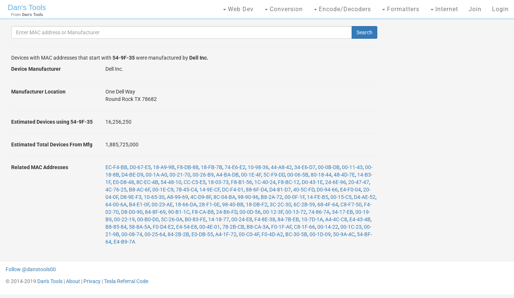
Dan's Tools (27, 7)
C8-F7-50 (351, 204)
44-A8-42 (281, 167)
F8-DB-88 (188, 167)
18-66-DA (186, 204)
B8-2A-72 (271, 197)
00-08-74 (131, 234)
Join (475, 9)
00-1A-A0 (156, 175)
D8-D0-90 (132, 212)
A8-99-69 (177, 197)
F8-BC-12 (288, 182)
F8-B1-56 (241, 182)
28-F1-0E (209, 204)
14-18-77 (218, 219)
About (73, 281)
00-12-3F (273, 212)
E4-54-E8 (186, 227)
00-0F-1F (295, 197)
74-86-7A (319, 212)
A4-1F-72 (226, 234)
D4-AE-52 (364, 197)
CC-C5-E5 (195, 182)
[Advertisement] (444, 141)
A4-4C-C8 (336, 219)
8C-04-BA (224, 197)
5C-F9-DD (274, 175)
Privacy (92, 281)
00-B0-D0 (148, 219)
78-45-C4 (186, 190)
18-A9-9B (164, 167)
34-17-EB (342, 212)
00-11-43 (352, 167)
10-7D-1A (312, 219)
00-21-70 (179, 175)
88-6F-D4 (256, 190)
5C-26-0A (172, 219)
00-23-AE (162, 204)
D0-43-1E (312, 182)
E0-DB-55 (202, 234)
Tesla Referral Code (126, 281)
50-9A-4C (344, 234)
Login (500, 9)
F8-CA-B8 (203, 212)
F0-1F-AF (281, 227)
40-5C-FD (303, 190)
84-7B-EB (288, 219)
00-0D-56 (250, 212)
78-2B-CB (233, 227)
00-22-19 (124, 219)
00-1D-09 (320, 234)
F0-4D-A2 (272, 234)
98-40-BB (233, 204)
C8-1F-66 (304, 227)
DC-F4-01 (233, 190)
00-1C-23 (351, 227)
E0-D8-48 (123, 182)
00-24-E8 (241, 219)
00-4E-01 (209, 227)
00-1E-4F (251, 175)
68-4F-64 (327, 204)
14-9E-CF (209, 190)
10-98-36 (258, 167)
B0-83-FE (195, 219)
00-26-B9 (203, 175)
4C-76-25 (116, 190)
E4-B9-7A (124, 242)
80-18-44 (321, 175)
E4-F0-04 (350, 190)
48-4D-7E (344, 175)
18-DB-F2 (256, 204)
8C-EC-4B (147, 182)
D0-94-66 (327, 190)
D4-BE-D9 (132, 175)
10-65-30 (154, 197)
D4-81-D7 (280, 190)
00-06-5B (297, 175)
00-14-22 (327, 227)
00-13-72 (295, 212)
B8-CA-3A (258, 227)
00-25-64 (155, 234)
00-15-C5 (341, 197)
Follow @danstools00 (31, 269)
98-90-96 (248, 197)
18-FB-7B (211, 167)
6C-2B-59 (304, 204)
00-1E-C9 (163, 190)
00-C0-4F (249, 234)
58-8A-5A (139, 227)
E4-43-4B (360, 219)
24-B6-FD (226, 212)
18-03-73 (218, 182)
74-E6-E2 (235, 167)
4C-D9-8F (200, 197)
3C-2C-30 (280, 204)
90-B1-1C (179, 212)
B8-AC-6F (139, 190)
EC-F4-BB (116, 167)
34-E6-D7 (304, 167)
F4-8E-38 (264, 219)
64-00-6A (116, 204)
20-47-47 (358, 182)
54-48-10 (171, 182)
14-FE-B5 (317, 197)
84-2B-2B (178, 234)
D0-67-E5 (140, 167)
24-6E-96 (335, 182)
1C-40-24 (265, 182)
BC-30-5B (296, 234)
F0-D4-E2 (163, 227)
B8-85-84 (116, 227)
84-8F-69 (155, 212)
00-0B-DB (329, 167)
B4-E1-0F (139, 204)
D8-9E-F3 (131, 197)
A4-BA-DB (227, 175)
